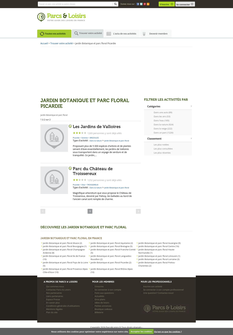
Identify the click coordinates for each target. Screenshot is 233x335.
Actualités (99, 296)
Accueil (44, 43)
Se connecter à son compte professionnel (163, 289)
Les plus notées (161, 144)
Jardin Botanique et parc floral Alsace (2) (62, 243)
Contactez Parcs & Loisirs (58, 289)
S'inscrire (164, 4)
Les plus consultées (163, 148)
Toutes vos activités (55, 33)
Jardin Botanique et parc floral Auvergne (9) (159, 243)
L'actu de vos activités (124, 33)
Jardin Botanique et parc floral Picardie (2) (111, 262)
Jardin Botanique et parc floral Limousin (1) (159, 256)
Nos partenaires (54, 292)
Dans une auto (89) (163, 112)
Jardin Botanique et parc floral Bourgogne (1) (65, 246)
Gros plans (100, 299)
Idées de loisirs (102, 302)
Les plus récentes (162, 152)
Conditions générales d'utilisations (63, 305)
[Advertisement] (116, 72)
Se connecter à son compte (108, 289)
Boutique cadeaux (103, 309)
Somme (84, 137)
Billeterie (99, 312)
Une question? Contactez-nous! (158, 292)
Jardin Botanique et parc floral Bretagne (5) (111, 246)
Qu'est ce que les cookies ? (168, 331)
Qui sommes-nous (55, 286)
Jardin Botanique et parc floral (116, 140)
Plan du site (51, 312)
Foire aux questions (104, 292)
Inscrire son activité (152, 286)
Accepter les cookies (141, 331)
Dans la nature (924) (163, 124)
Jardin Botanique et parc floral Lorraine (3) (158, 259)
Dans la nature (96, 140)
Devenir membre (158, 33)
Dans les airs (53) (162, 116)
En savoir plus (53, 302)
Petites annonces (103, 305)
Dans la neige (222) (163, 128)
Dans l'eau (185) (161, 120)
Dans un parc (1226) (163, 132)
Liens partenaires (54, 296)
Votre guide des (56, 20)
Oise (83, 184)
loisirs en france (75, 20)
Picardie (76, 137)
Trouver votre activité (90, 33)
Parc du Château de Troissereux (93, 171)
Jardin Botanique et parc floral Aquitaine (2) (112, 243)
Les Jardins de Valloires (97, 126)
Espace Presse (53, 299)
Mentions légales (54, 309)
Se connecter (183, 4)
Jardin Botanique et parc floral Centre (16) (158, 246)
